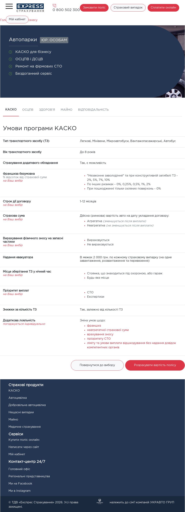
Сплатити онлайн (163, 7)
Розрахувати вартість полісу (155, 365)
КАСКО (14, 390)
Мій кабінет (17, 19)
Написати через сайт (23, 447)
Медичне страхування (24, 427)
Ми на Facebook (20, 483)
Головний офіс (19, 469)
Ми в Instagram (19, 491)
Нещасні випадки (21, 412)
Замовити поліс (94, 7)
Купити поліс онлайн (23, 440)
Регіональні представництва (29, 476)
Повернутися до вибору (97, 365)
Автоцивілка (17, 398)
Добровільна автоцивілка (27, 405)
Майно (13, 419)
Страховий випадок (128, 7)
